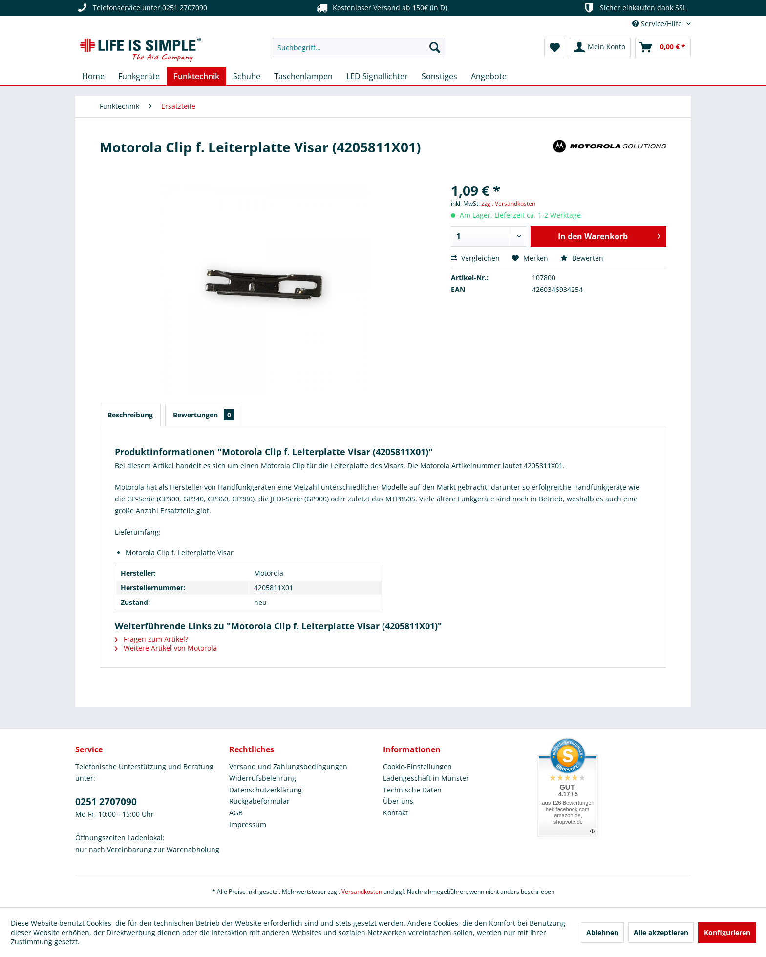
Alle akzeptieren (661, 932)
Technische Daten (412, 789)
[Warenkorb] (663, 47)
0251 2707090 (106, 801)
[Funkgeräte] (139, 76)
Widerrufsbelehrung (262, 778)
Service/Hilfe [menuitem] (658, 23)
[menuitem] (359, 47)
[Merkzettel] (554, 47)
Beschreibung (130, 414)
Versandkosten (361, 891)
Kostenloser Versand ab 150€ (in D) (381, 7)
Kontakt (395, 812)
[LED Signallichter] (377, 76)
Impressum (247, 824)
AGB (236, 812)
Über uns (398, 801)
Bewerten (581, 258)
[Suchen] (435, 47)
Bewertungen (203, 414)
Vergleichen (475, 258)
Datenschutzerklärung (265, 789)
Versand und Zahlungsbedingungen (288, 766)
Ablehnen (602, 932)
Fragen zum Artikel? (151, 639)
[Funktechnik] (196, 76)
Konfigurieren (727, 932)
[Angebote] (488, 76)
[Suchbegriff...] (359, 47)
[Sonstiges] (439, 76)
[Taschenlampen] (303, 76)
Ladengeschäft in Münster (426, 778)
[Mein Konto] (600, 47)
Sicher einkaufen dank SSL (634, 7)
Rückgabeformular (259, 801)
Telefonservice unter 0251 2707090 (141, 7)
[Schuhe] (246, 76)
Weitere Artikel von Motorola (166, 648)
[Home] (93, 76)
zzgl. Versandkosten (508, 203)
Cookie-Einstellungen (417, 766)
